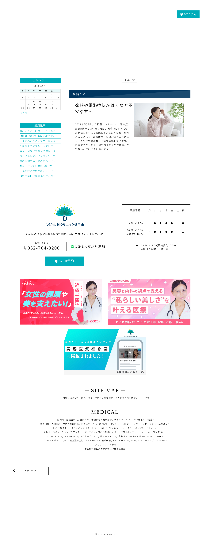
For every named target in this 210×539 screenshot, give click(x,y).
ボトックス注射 (122, 431)
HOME (64, 397)
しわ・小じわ (140, 423)
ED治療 (149, 419)
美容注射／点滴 (59, 423)
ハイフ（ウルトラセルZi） (91, 427)
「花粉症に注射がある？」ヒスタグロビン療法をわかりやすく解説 (58, 171)
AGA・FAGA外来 (134, 419)
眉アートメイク (108, 436)
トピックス (143, 397)
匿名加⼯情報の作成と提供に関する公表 (105, 448)
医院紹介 (74, 397)
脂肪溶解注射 (76, 440)
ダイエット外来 (89, 423)
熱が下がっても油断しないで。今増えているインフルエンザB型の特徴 (60, 166)
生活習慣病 (72, 419)
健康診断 (107, 419)
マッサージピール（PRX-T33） (148, 431)
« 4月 (24, 112)
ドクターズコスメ (89, 436)
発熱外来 (84, 419)
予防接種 (96, 419)
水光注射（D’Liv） (145, 427)
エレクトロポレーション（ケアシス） (63, 431)
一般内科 (59, 419)
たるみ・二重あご (158, 423)
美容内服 (74, 423)
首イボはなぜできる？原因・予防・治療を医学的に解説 (52, 151)
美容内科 (44, 423)
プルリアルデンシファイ (54, 440)
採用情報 (131, 397)
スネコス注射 (105, 431)
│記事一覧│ (129, 80)
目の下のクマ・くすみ (64, 427)
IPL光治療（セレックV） (120, 427)
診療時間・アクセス (114, 397)
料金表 (113, 444)
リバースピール (54, 436)
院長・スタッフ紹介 (91, 397)
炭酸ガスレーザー (127, 436)
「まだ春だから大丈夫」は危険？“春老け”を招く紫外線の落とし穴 (58, 141)
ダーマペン (90, 431)
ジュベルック (145, 436)
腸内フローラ (106, 423)
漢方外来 (118, 419)
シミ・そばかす (123, 423)
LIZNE (158, 436)
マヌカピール (71, 436)
